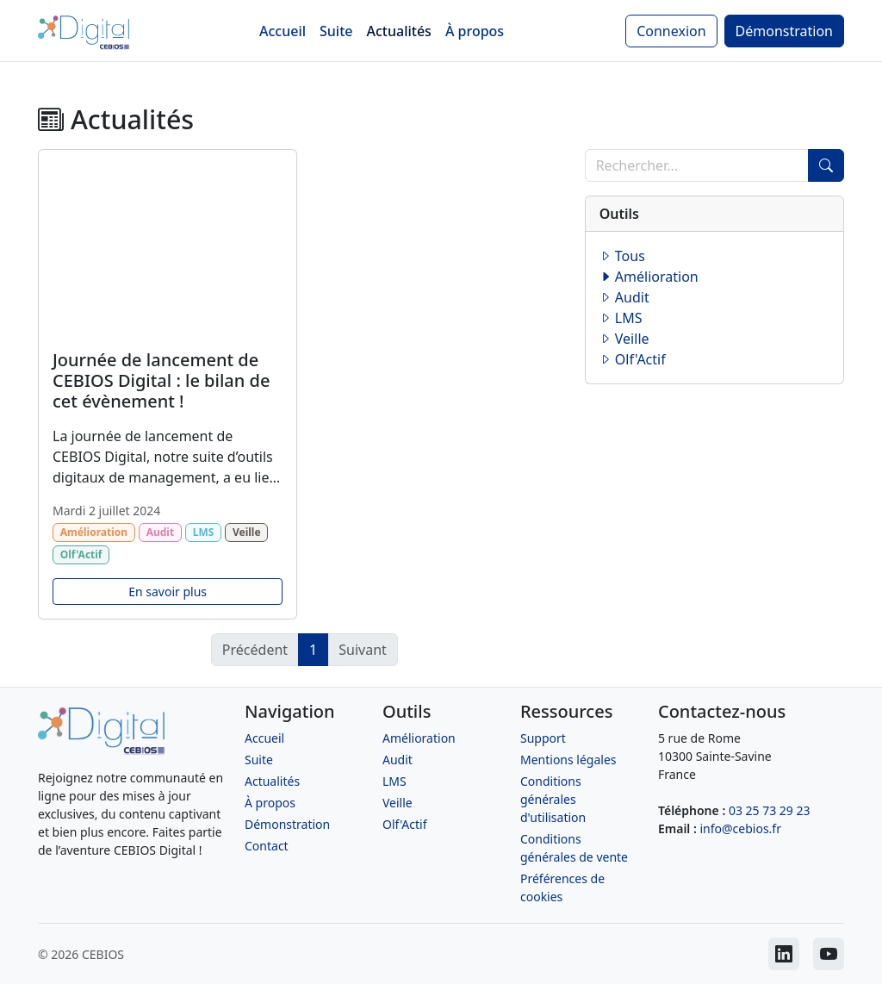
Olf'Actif (632, 359)
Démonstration (784, 31)
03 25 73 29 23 (770, 810)
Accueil (282, 31)
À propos (474, 31)
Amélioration (649, 276)
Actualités (399, 31)
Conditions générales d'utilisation (553, 799)
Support (543, 738)
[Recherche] (697, 165)
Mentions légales (568, 759)
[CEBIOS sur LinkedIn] (783, 953)
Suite (336, 31)
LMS (621, 317)
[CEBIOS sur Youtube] (828, 953)
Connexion (671, 31)
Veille (624, 338)
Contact (267, 846)
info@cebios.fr (740, 828)
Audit (624, 297)
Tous (622, 255)
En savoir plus (167, 591)
